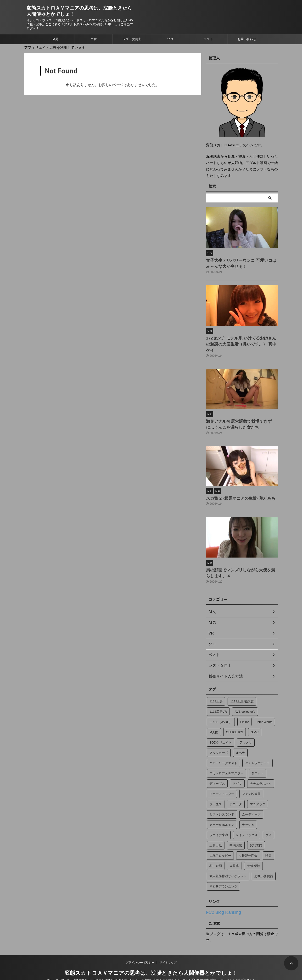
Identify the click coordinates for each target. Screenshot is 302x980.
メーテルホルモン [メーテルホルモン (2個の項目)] (221, 812)
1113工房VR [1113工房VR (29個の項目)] (218, 699)
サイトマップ (168, 949)
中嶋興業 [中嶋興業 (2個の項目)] (235, 832)
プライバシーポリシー (140, 949)
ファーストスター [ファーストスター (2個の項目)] (221, 781)
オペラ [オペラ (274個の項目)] (240, 740)
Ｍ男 (55, 39)
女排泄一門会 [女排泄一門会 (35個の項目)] (248, 843)
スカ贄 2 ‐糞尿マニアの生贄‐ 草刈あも (234, 487)
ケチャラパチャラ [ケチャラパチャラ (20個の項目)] (257, 750)
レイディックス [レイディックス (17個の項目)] (246, 822)
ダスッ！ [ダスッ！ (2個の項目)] (257, 760)
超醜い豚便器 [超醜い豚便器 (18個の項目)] (263, 863)
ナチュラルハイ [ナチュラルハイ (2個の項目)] (261, 771)
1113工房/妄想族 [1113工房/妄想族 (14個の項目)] (242, 688)
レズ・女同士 (132, 39)
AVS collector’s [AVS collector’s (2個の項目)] (245, 699)
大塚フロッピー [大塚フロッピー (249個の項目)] (220, 843)
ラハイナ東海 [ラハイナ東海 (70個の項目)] (218, 822)
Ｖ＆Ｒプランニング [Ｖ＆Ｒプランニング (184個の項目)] (223, 874)
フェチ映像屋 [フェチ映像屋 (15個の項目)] (251, 781)
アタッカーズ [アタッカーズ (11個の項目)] (218, 740)
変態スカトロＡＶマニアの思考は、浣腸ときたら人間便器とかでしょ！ (151, 960)
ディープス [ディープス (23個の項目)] (217, 771)
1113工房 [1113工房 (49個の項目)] (216, 688)
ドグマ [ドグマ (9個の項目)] (237, 771)
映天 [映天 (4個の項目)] (268, 843)
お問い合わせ (246, 39)
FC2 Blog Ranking (220, 899)
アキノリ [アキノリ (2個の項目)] (246, 730)
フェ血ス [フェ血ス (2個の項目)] (215, 791)
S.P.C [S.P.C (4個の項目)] (254, 719)
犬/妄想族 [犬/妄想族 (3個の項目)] (253, 853)
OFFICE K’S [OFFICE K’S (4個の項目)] (234, 719)
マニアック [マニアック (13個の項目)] (257, 791)
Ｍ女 (93, 39)
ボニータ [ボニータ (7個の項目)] (235, 791)
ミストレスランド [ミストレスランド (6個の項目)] (221, 802)
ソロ (170, 39)
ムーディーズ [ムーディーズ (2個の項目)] (251, 802)
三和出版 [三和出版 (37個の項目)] (215, 832)
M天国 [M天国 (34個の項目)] (213, 719)
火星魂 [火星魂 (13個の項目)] (234, 853)
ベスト (208, 39)
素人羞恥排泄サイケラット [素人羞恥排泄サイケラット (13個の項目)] (228, 863)
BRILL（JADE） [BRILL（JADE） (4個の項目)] (220, 709)
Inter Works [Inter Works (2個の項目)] (264, 709)
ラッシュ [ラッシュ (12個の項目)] (248, 812)
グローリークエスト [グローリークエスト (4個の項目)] (223, 750)
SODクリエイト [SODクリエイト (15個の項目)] (220, 730)
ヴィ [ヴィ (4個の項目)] (268, 822)
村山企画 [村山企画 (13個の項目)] (215, 853)
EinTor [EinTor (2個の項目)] (244, 709)
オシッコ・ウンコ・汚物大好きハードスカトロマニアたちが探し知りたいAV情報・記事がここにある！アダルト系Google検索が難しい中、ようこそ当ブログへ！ (151, 966)
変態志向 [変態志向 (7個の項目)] (256, 832)
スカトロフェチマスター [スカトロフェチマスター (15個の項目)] (226, 760)
